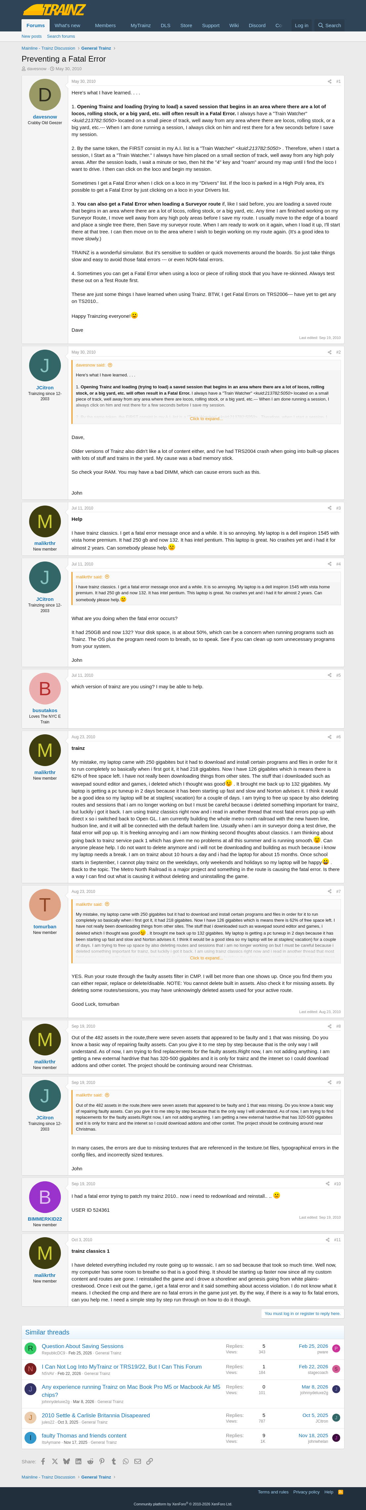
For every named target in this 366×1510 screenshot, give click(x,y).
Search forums (61, 36)
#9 (338, 1082)
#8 (338, 1026)
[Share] (329, 81)
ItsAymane (51, 1442)
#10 (337, 1184)
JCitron (322, 1421)
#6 (338, 737)
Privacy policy (307, 1491)
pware (322, 1352)
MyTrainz (141, 25)
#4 (338, 564)
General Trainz (108, 1353)
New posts (32, 36)
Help (328, 1491)
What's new (67, 25)
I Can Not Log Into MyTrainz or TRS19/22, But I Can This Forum (122, 1367)
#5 (338, 675)
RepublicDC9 (53, 1353)
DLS (165, 25)
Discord (257, 25)
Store (186, 25)
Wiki (234, 25)
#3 (338, 508)
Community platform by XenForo (183, 1504)
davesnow (37, 68)
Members (105, 25)
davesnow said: (91, 365)
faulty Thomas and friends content (84, 1436)
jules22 (48, 1422)
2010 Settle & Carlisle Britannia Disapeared (96, 1415)
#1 (338, 81)
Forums (35, 25)
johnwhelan (318, 1441)
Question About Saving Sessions (82, 1346)
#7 (338, 891)
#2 (338, 352)
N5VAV (48, 1373)
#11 (337, 1240)
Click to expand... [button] (206, 418)
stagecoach (318, 1372)
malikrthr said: (89, 576)
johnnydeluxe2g (55, 1401)
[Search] (329, 25)
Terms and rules (273, 1491)
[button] (85, 25)
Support (211, 25)
